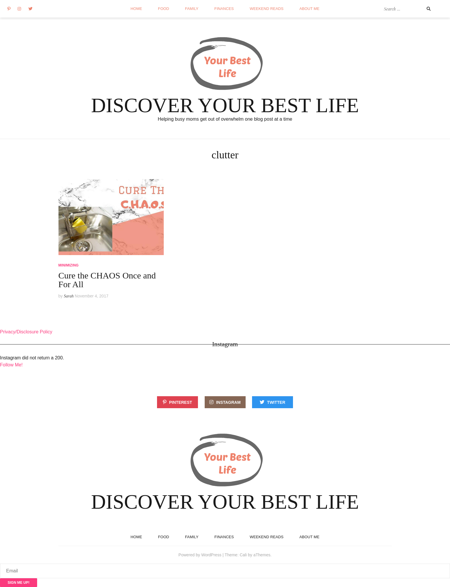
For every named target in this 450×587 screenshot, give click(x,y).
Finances (224, 8)
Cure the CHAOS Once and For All (107, 280)
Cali (243, 555)
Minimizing (68, 265)
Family (192, 8)
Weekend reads (266, 8)
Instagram (228, 402)
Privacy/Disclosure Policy (26, 331)
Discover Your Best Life (225, 105)
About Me (309, 8)
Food (163, 8)
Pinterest (180, 402)
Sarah (68, 296)
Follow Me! (11, 364)
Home (136, 8)
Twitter (276, 402)
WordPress (211, 555)
